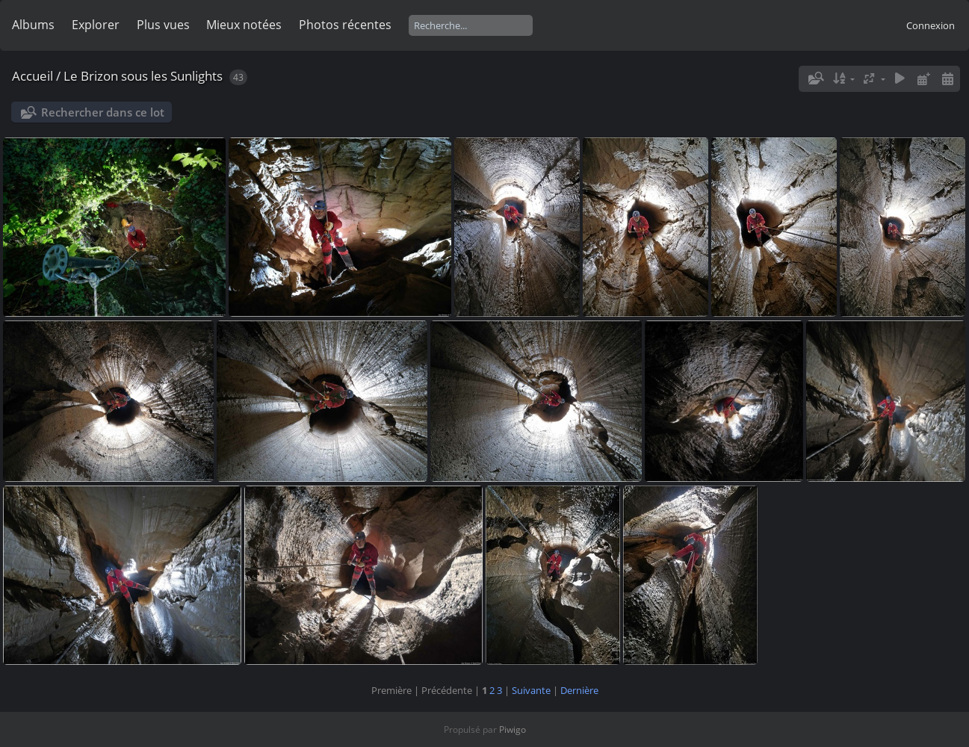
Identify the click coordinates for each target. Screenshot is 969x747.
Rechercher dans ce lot (102, 112)
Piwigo (512, 729)
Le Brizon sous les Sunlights (143, 75)
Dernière (579, 690)
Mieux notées (244, 24)
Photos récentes (345, 24)
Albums (33, 24)
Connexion (930, 25)
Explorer (96, 24)
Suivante (531, 690)
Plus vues (163, 24)
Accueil (32, 75)
